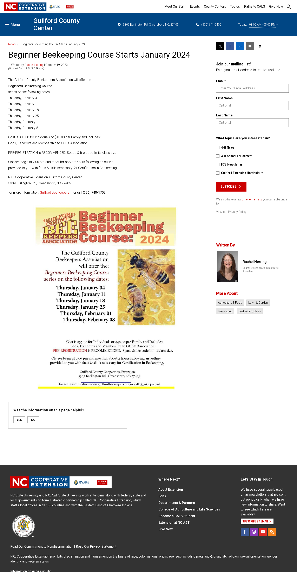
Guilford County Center (56, 24)
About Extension (170, 489)
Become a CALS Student (176, 516)
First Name (224, 98)
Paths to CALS (254, 6)
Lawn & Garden (258, 302)
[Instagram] (254, 532)
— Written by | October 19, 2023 (38, 64)
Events (195, 6)
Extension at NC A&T (174, 523)
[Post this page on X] (220, 46)
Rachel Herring (34, 64)
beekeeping (225, 311)
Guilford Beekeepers (54, 192)
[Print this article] (260, 46)
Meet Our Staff (175, 6)
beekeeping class (250, 311)
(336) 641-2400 (208, 25)
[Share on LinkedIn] (240, 46)
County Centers (215, 6)
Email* (221, 81)
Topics (235, 6)
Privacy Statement (103, 546)
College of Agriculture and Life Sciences (189, 509)
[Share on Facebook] (230, 46)
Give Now (276, 6)
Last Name (224, 115)
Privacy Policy (237, 211)
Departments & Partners (176, 503)
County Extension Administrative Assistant (260, 269)
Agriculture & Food (230, 302)
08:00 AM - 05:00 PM (263, 24)
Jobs (162, 496)
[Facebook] (245, 532)
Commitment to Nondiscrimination (48, 546)
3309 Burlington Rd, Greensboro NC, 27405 (148, 25)
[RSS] (272, 532)
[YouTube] (263, 532)
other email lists (252, 199)
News (12, 44)
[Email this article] (250, 46)
